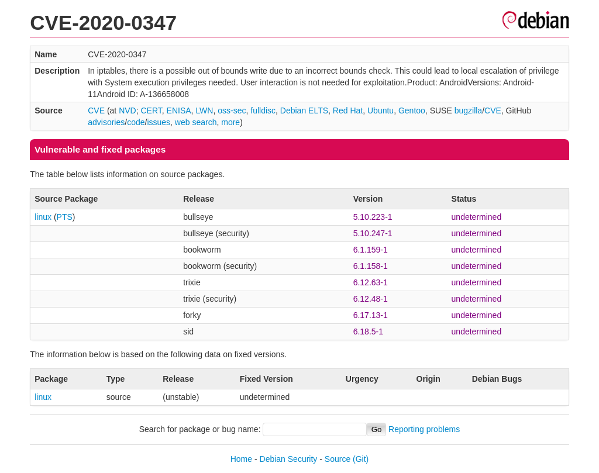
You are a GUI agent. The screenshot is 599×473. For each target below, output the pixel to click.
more (230, 122)
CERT (150, 110)
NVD (127, 110)
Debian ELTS (304, 110)
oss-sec (232, 110)
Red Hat (348, 110)
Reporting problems (424, 429)
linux (43, 217)
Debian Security (289, 459)
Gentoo (411, 110)
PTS (65, 217)
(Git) (361, 459)
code (135, 122)
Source (337, 459)
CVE (96, 110)
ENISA (179, 110)
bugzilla (468, 110)
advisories (106, 122)
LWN (204, 110)
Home (241, 459)
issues (158, 122)
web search (196, 122)
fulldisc (263, 110)
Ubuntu (380, 110)
